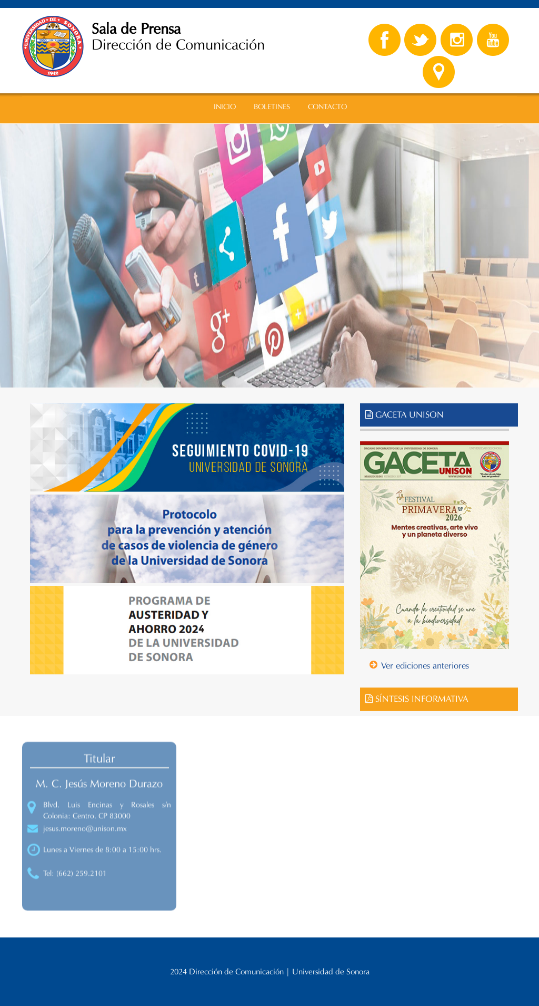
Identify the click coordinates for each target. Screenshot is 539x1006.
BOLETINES (272, 106)
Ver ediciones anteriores (425, 665)
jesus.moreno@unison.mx (85, 834)
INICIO (225, 106)
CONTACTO (327, 106)
